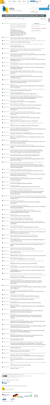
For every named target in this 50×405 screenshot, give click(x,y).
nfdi (28, 1)
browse (14, 1)
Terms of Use (7, 377)
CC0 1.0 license (27, 376)
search (19, 1)
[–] (33, 23)
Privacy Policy (13, 377)
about (24, 1)
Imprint (18, 377)
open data (19, 376)
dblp (9, 1)
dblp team (22, 374)
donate (33, 1)
